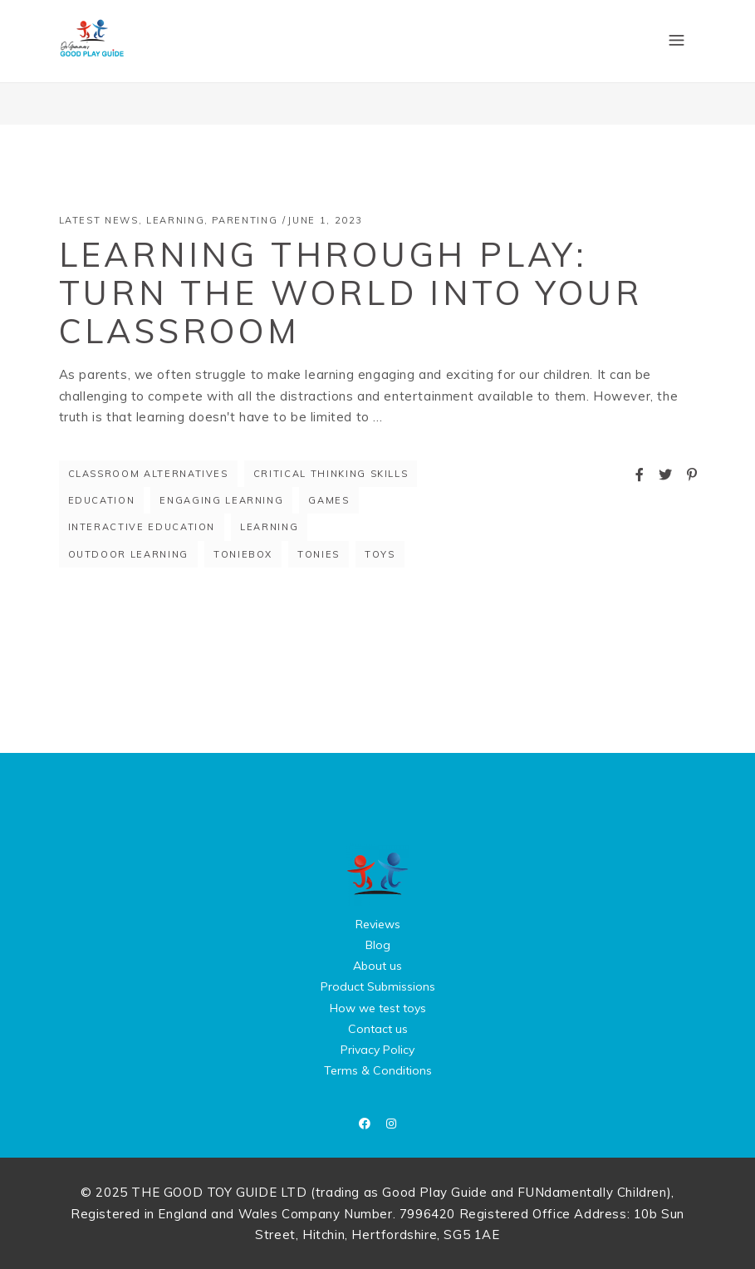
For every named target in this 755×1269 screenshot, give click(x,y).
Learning (175, 220)
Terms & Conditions (378, 1070)
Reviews (377, 924)
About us (377, 965)
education (101, 500)
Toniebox (242, 554)
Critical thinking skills (331, 474)
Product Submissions (378, 986)
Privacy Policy (377, 1049)
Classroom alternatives (148, 474)
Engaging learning (221, 500)
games (328, 500)
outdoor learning (128, 554)
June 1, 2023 (325, 220)
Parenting (244, 220)
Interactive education (142, 527)
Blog (377, 944)
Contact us (378, 1028)
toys (380, 554)
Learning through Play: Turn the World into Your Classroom (351, 293)
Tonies (318, 554)
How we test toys (378, 1008)
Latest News (99, 220)
